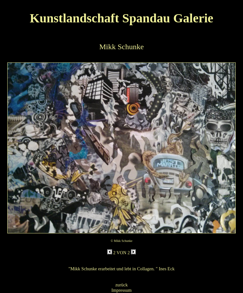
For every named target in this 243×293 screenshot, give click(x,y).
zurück (121, 284)
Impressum (121, 290)
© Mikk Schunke (122, 241)
